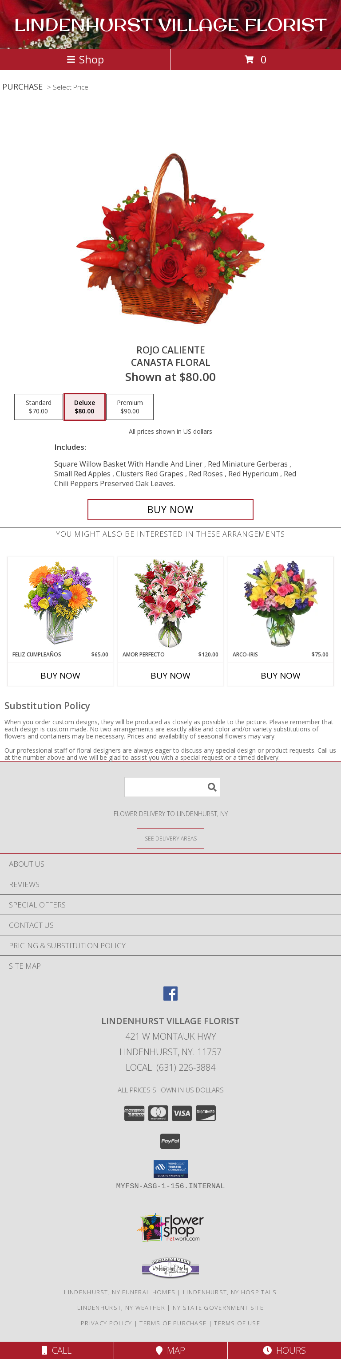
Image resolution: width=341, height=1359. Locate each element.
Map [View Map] (170, 1350)
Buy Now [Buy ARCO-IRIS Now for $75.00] (281, 675)
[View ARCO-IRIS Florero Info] (281, 603)
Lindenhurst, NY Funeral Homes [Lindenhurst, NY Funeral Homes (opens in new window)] (119, 1292)
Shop (85, 59)
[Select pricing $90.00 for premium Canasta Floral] (130, 407)
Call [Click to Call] (56, 1350)
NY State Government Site (218, 1308)
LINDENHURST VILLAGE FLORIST (170, 24)
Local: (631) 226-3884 (170, 1067)
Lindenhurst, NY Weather (121, 1308)
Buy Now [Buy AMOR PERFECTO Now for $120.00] (170, 675)
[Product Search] (172, 787)
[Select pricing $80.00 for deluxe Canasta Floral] (84, 407)
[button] (171, 1169)
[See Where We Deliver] (170, 838)
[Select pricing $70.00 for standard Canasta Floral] (39, 407)
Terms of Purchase (172, 1323)
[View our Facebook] (170, 998)
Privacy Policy (106, 1323)
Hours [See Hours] (284, 1350)
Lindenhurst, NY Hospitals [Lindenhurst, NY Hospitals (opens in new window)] (230, 1292)
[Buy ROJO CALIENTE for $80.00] (170, 509)
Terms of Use (237, 1323)
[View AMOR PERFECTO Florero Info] (171, 604)
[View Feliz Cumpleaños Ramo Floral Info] (61, 604)
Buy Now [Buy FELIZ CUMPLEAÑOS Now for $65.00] (60, 675)
